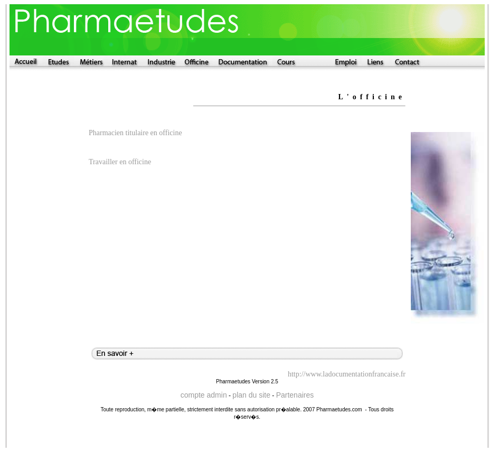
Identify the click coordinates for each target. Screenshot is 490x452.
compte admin (204, 395)
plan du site (251, 395)
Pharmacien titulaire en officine (135, 133)
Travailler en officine (120, 162)
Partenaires (295, 395)
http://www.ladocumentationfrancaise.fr (347, 374)
